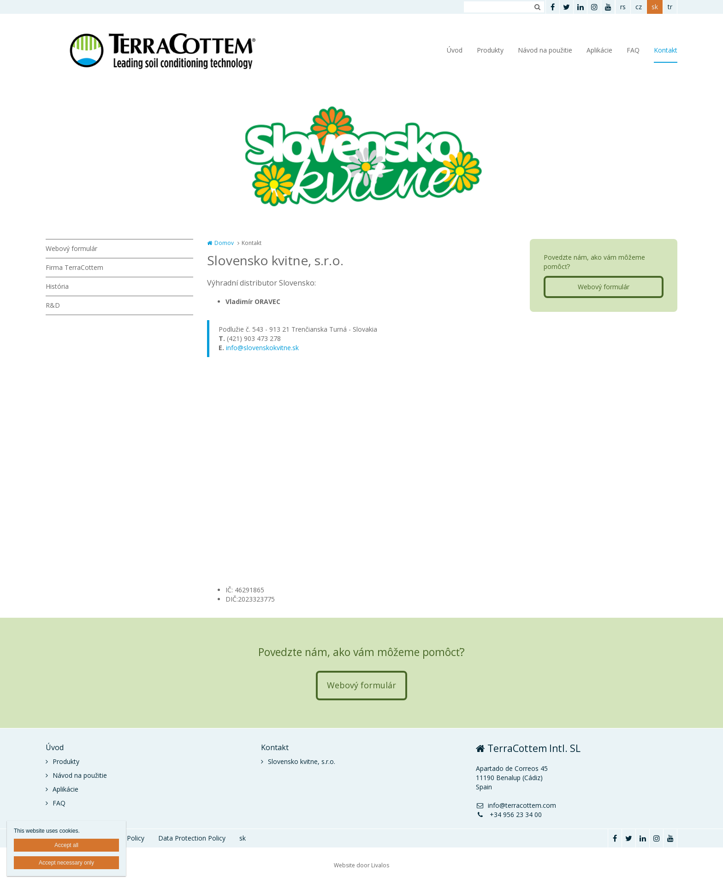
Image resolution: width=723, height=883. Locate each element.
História (57, 286)
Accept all (66, 845)
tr (670, 6)
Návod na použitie (545, 50)
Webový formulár (71, 248)
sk (655, 6)
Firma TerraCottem (74, 267)
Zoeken (537, 6)
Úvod (454, 50)
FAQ (633, 50)
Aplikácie (599, 50)
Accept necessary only (66, 862)
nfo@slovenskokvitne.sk (263, 347)
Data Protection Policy (191, 838)
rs (623, 6)
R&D (53, 305)
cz (638, 6)
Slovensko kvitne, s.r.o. (301, 761)
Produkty (490, 50)
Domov (224, 243)
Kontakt (665, 50)
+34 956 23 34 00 (509, 814)
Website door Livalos (361, 865)
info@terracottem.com (516, 805)
